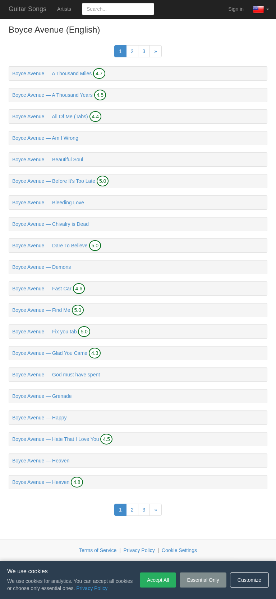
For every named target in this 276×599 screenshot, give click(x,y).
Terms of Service (97, 550)
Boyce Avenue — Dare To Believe (50, 245)
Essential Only (203, 580)
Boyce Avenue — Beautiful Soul (47, 159)
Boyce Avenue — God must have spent (56, 374)
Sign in (236, 9)
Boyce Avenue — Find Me (41, 310)
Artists (64, 9)
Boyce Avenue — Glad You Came (49, 353)
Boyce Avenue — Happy (39, 417)
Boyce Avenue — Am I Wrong (45, 138)
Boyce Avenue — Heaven (40, 460)
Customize (249, 580)
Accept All (158, 580)
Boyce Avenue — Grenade (42, 396)
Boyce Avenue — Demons (41, 267)
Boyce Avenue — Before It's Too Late (53, 181)
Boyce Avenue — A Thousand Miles (52, 73)
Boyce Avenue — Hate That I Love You (55, 439)
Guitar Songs (27, 9)
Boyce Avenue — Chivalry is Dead (50, 224)
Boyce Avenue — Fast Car (42, 288)
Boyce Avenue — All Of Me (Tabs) (50, 116)
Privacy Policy (139, 550)
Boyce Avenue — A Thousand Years (52, 95)
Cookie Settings (179, 550)
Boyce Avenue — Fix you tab (44, 331)
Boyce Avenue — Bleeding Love (48, 202)
